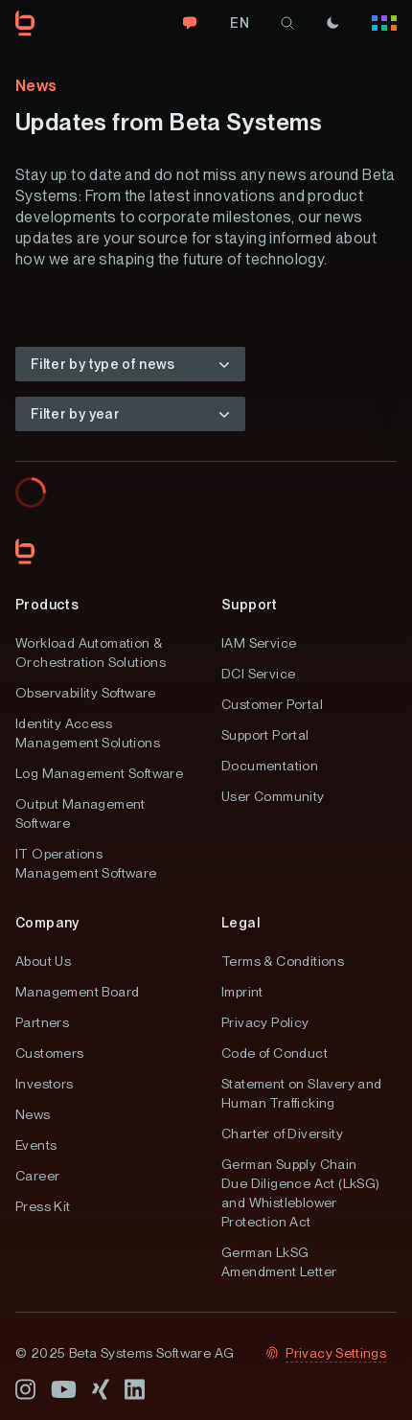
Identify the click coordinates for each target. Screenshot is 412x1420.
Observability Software (85, 692)
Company (47, 922)
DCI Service (258, 673)
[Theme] (332, 23)
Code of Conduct (274, 1053)
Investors (44, 1083)
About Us (43, 961)
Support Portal (265, 735)
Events (36, 1145)
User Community (273, 796)
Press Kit (43, 1206)
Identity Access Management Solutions (87, 733)
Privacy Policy (265, 1022)
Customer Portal (272, 704)
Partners (42, 1022)
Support (249, 604)
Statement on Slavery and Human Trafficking (301, 1093)
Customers (49, 1053)
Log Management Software (99, 773)
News (33, 1114)
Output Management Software (80, 813)
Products (47, 604)
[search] (287, 23)
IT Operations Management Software (86, 863)
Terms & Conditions (282, 961)
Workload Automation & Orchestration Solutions (90, 652)
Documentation (269, 765)
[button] (130, 364)
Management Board (77, 991)
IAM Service (258, 643)
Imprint (242, 991)
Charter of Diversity (282, 1133)
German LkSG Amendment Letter (278, 1262)
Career (37, 1175)
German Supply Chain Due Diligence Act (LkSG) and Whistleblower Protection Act (300, 1193)
